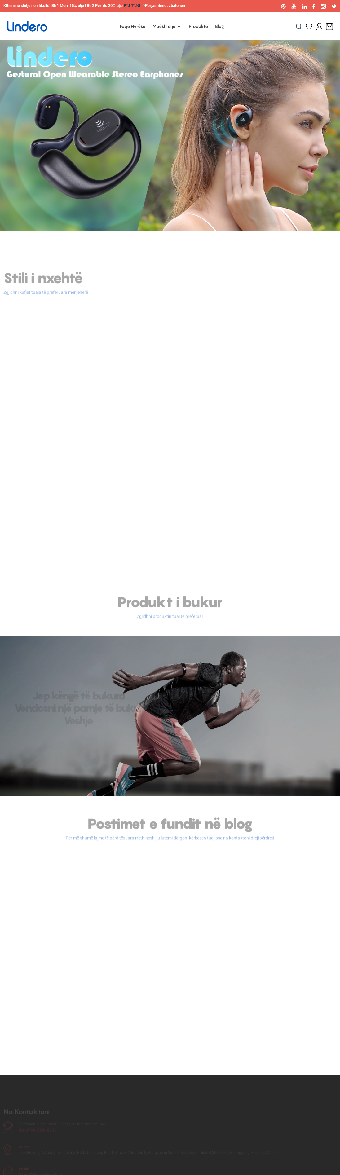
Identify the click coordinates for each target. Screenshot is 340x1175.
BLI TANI (132, 5)
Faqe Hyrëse (132, 26)
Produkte (198, 26)
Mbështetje (167, 26)
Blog (219, 26)
